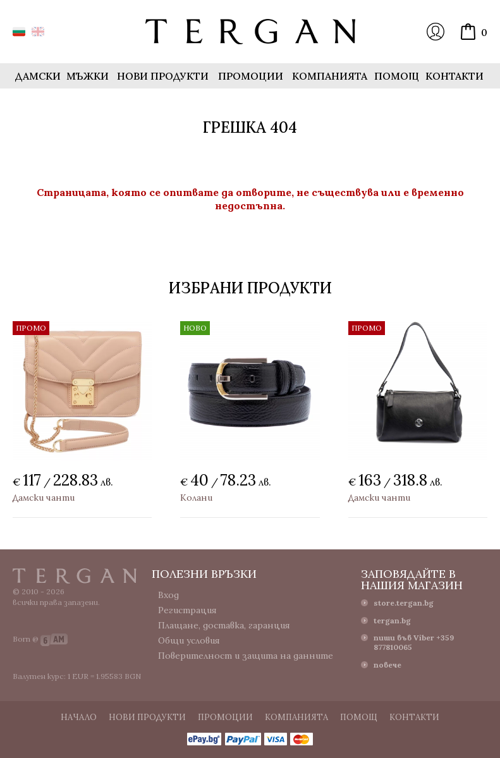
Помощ (396, 76)
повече (387, 664)
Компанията (329, 76)
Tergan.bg (75, 576)
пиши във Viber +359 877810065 (414, 642)
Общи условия (189, 640)
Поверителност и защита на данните (245, 655)
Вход (435, 31)
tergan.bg (392, 620)
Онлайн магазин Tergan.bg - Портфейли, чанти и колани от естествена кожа (250, 31)
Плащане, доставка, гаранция (224, 625)
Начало (79, 717)
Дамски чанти (44, 497)
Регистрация (187, 610)
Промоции (250, 76)
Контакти (454, 76)
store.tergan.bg (404, 603)
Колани (196, 497)
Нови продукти (163, 76)
